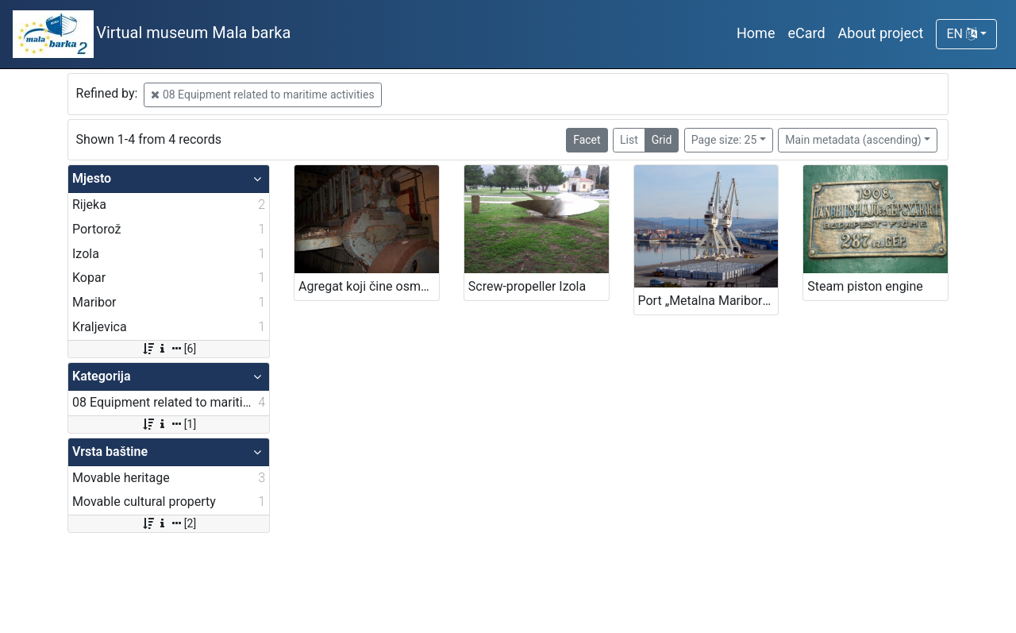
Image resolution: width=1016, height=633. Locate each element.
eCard (806, 33)
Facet (586, 139)
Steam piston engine (865, 286)
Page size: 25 (724, 139)
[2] (168, 523)
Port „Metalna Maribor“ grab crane (708, 300)
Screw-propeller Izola (527, 286)
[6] (168, 348)
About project (881, 33)
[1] (168, 424)
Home (756, 33)
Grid (662, 139)
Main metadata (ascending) (853, 139)
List (629, 139)
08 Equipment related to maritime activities (262, 94)
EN (961, 33)
